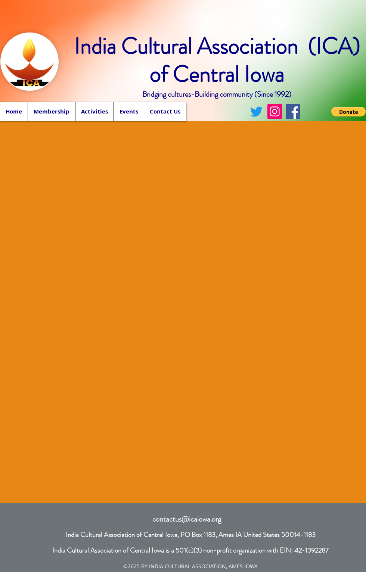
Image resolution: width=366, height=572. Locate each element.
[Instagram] (274, 111)
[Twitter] (256, 111)
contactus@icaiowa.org (186, 519)
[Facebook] (293, 111)
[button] (94, 111)
